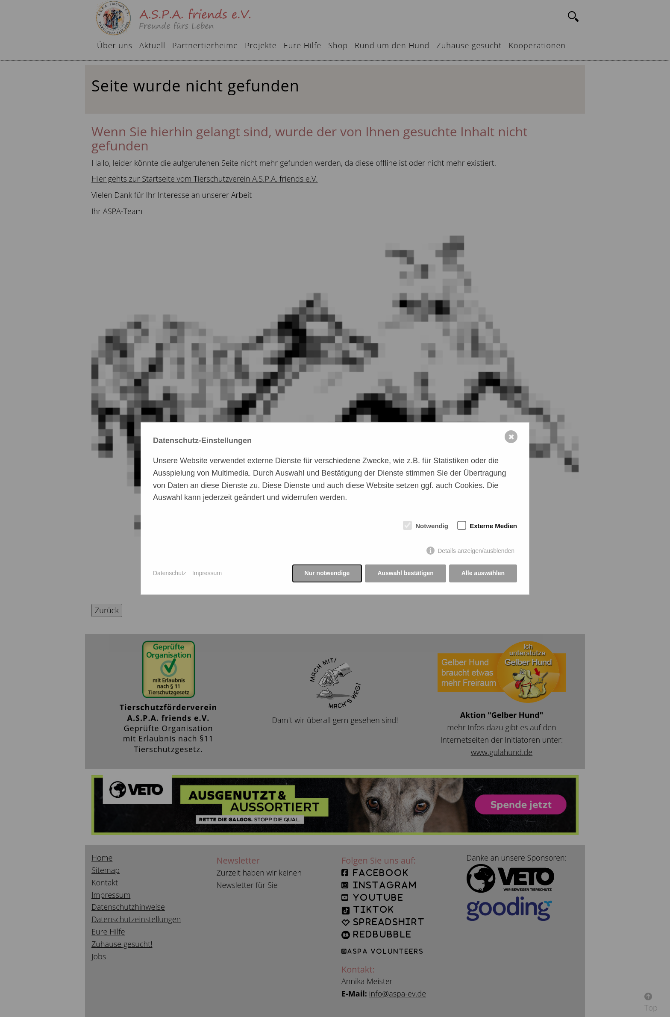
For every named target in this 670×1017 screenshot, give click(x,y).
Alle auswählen (483, 573)
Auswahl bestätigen (405, 573)
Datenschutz (169, 573)
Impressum (207, 573)
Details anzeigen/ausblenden (476, 550)
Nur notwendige (327, 573)
